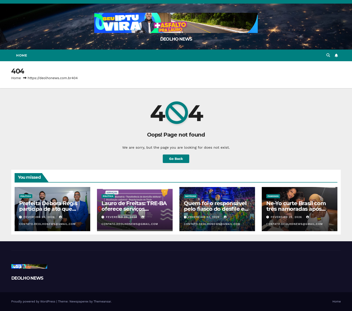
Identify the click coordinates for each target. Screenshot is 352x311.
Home (21, 55)
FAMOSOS (273, 196)
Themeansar (102, 301)
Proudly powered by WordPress (33, 301)
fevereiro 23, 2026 (40, 217)
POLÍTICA (25, 196)
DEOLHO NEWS (176, 39)
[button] (328, 55)
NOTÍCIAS (190, 196)
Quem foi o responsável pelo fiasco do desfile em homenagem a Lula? (217, 209)
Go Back (176, 159)
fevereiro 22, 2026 (204, 217)
